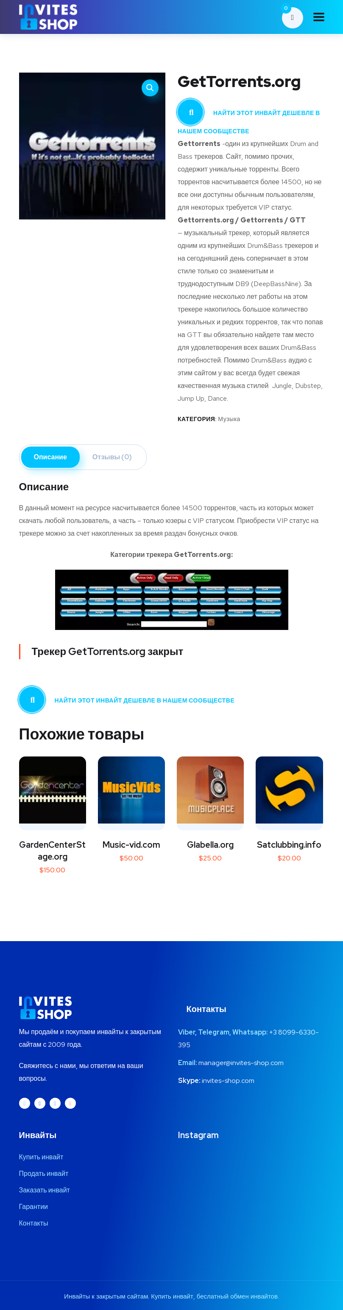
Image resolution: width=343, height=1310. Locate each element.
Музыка (229, 419)
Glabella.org (210, 844)
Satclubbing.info (289, 844)
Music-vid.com (131, 844)
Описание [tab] (50, 457)
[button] (150, 87)
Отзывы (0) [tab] (112, 457)
